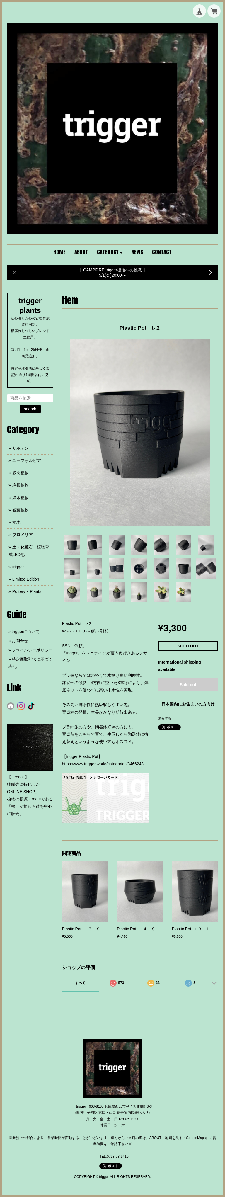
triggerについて (26, 631)
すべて (80, 983)
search (30, 409)
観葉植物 (20, 510)
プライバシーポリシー (32, 650)
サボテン (20, 448)
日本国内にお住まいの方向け (188, 704)
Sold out (188, 684)
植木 (16, 522)
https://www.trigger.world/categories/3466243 (103, 763)
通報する (164, 718)
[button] (110, 252)
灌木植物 (20, 497)
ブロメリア (22, 534)
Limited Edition (25, 579)
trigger (18, 567)
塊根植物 (20, 485)
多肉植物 (20, 472)
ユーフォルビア (26, 460)
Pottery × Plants (26, 591)
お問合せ (20, 640)
